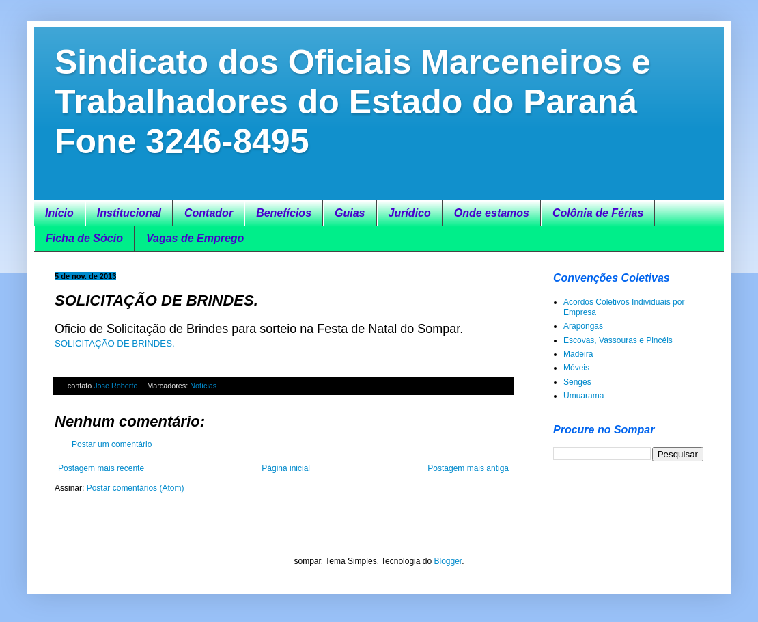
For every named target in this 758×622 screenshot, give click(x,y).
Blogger (448, 561)
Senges (577, 382)
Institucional (129, 213)
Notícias (203, 385)
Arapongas (583, 326)
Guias (350, 213)
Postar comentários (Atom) (135, 488)
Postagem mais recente (101, 468)
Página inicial (286, 468)
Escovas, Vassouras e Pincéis (618, 340)
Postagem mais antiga (468, 468)
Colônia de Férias (597, 213)
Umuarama (583, 396)
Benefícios (283, 213)
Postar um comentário (112, 444)
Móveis (576, 368)
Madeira (578, 354)
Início (59, 213)
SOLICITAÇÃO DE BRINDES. (115, 343)
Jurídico (410, 213)
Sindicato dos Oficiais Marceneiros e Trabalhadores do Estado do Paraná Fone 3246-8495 (353, 102)
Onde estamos (491, 213)
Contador (208, 213)
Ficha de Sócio (84, 238)
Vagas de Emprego (195, 238)
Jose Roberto (116, 385)
